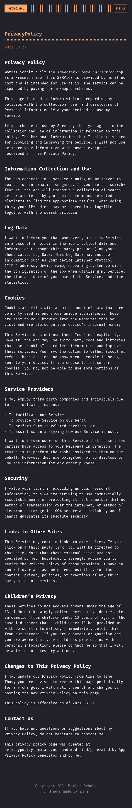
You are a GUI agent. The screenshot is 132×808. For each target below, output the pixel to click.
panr (84, 791)
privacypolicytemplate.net (32, 750)
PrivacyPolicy (23, 34)
